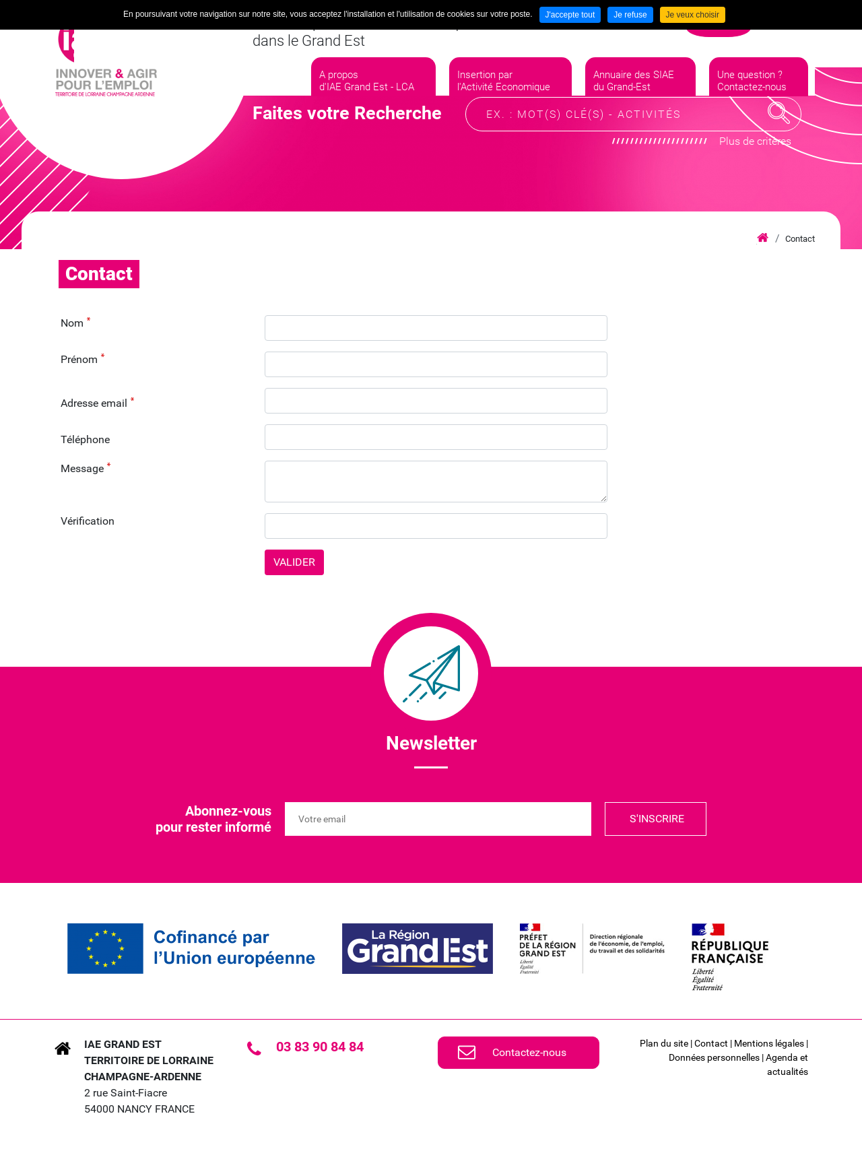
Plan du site (664, 1043)
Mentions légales (769, 1043)
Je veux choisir (692, 15)
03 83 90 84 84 (320, 1047)
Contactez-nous (529, 1052)
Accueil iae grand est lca (763, 238)
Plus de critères (755, 178)
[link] (191, 948)
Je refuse (630, 15)
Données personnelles (714, 1057)
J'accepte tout (570, 15)
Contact (800, 239)
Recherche (779, 151)
